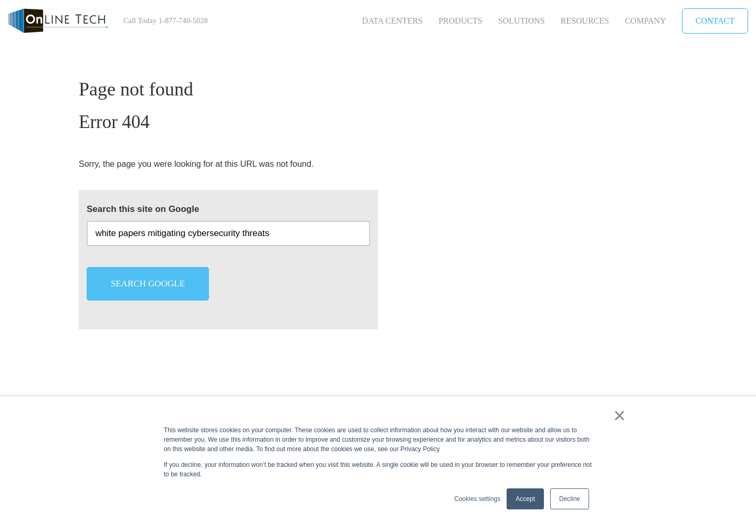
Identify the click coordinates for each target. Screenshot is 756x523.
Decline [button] (569, 499)
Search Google (148, 284)
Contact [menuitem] (715, 20)
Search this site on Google (143, 209)
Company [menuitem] (645, 20)
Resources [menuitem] (585, 20)
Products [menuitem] (460, 20)
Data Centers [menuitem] (392, 20)
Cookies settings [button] (477, 499)
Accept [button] (525, 499)
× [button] (619, 415)
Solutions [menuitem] (521, 20)
